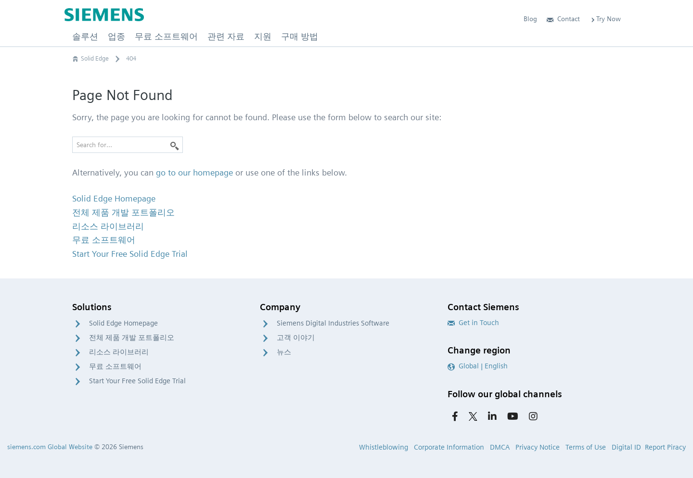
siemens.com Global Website (49, 447)
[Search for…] (127, 145)
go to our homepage (194, 172)
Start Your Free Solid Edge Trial (137, 381)
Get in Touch (473, 322)
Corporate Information (449, 447)
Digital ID (626, 447)
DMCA (500, 447)
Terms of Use (585, 447)
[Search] (174, 144)
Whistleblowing (383, 447)
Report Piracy (665, 447)
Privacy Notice (537, 447)
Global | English (478, 366)
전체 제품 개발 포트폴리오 (131, 337)
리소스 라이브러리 (119, 352)
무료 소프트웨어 (115, 366)
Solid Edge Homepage (123, 323)
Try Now (605, 19)
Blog (530, 19)
